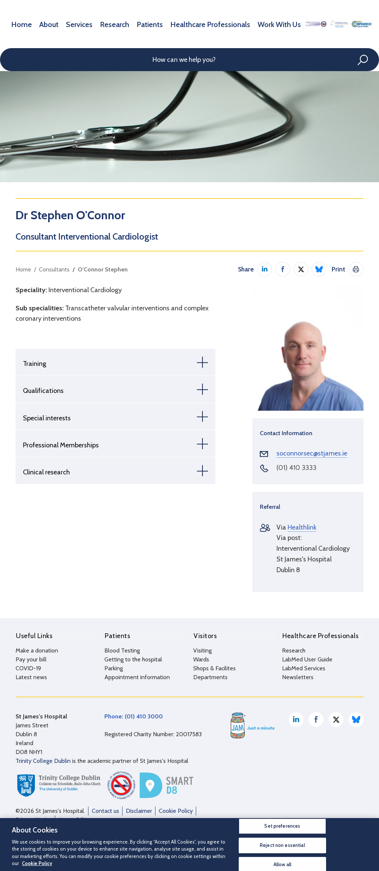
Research (97, 23)
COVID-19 (28, 667)
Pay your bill (31, 659)
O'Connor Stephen (103, 269)
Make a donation (37, 650)
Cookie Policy (176, 810)
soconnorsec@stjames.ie (311, 453)
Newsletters (297, 676)
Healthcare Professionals (177, 23)
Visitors (205, 635)
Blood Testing (122, 650)
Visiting (202, 650)
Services (67, 23)
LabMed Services (303, 667)
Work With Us (234, 23)
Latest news (31, 676)
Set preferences (282, 826)
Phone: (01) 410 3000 (133, 716)
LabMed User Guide (307, 659)
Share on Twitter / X (301, 269)
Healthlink (302, 527)
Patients (127, 23)
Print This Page (356, 269)
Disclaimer (139, 810)
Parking (113, 667)
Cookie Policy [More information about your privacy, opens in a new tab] (37, 863)
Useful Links (34, 635)
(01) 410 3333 (296, 468)
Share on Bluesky (319, 269)
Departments (210, 676)
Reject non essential (282, 845)
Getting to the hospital (133, 659)
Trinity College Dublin (43, 760)
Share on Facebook (282, 269)
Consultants (54, 269)
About (42, 23)
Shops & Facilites (214, 667)
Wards (201, 659)
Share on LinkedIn (264, 269)
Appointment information (137, 676)
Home (19, 23)
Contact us (105, 810)
